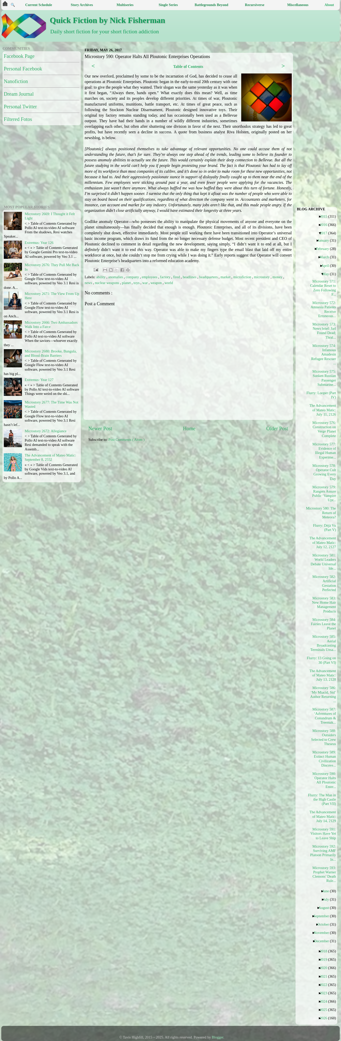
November (323, 933)
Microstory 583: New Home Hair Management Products (324, 604)
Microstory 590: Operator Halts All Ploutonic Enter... (324, 780)
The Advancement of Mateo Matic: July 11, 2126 (323, 409)
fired (177, 277)
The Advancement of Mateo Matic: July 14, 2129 (323, 816)
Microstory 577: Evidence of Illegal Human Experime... (324, 450)
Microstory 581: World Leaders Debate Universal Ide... (323, 561)
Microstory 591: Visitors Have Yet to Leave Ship (323, 833)
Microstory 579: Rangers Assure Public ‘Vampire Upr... (324, 493)
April (327, 266)
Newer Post (100, 428)
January (325, 240)
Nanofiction (16, 81)
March (326, 257)
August (325, 908)
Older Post (277, 428)
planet (127, 283)
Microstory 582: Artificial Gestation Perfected (324, 583)
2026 (325, 1018)
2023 (325, 993)
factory (165, 277)
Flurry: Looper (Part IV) (323, 395)
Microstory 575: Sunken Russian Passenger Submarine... (324, 378)
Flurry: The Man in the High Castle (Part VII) (323, 799)
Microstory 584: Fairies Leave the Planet (323, 624)
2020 (325, 968)
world (168, 283)
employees (150, 277)
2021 (325, 976)
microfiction (242, 277)
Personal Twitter (20, 106)
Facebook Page (19, 56)
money (277, 277)
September (323, 916)
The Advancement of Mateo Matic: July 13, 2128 (323, 675)
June (327, 891)
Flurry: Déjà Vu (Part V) (324, 527)
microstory (262, 277)
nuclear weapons (107, 283)
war (145, 283)
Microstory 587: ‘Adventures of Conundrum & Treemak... (324, 715)
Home (189, 428)
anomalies (116, 277)
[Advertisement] (141, 485)
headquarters (208, 277)
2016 (325, 225)
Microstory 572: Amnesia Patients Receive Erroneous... (323, 309)
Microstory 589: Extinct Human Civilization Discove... (324, 758)
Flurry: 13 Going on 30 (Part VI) (323, 660)
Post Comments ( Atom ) (126, 440)
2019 (325, 959)
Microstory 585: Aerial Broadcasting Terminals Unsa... (323, 643)
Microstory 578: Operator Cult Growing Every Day (324, 472)
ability (101, 277)
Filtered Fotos (18, 119)
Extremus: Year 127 (39, 380)
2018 (325, 951)
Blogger (218, 1037)
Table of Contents (188, 66)
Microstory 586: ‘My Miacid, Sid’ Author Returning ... (323, 694)
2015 (325, 216)
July (328, 899)
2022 (325, 985)
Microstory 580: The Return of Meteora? (323, 512)
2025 (325, 1010)
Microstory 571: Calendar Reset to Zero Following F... (323, 287)
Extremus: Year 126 (39, 243)
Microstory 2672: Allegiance (45, 431)
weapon (157, 283)
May (327, 274)
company (133, 277)
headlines (190, 277)
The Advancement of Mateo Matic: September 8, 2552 (50, 457)
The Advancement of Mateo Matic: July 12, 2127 (323, 542)
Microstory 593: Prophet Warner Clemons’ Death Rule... (324, 874)
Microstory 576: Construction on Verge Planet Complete (324, 429)
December (323, 941)
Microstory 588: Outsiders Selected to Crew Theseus (323, 737)
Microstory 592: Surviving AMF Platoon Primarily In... (323, 852)
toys (136, 283)
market (226, 277)
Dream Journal (19, 94)
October (325, 924)
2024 (325, 1001)
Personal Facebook (23, 68)
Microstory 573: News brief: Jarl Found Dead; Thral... (324, 330)
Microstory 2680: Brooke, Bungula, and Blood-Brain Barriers (51, 353)
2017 (325, 233)
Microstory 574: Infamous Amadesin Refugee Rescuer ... (323, 354)
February (324, 249)
